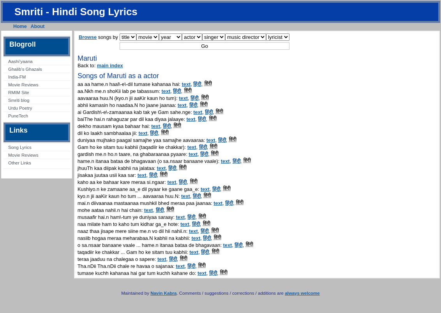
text (186, 84)
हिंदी (197, 84)
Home (20, 26)
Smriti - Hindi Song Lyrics (76, 11)
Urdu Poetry (20, 108)
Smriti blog (18, 100)
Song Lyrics (20, 147)
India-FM (17, 77)
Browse (88, 37)
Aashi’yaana (20, 61)
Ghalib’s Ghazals (25, 69)
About (38, 26)
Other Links (19, 163)
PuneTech (18, 116)
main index (110, 65)
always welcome (302, 293)
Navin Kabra (163, 293)
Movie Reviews (23, 84)
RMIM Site (18, 92)
